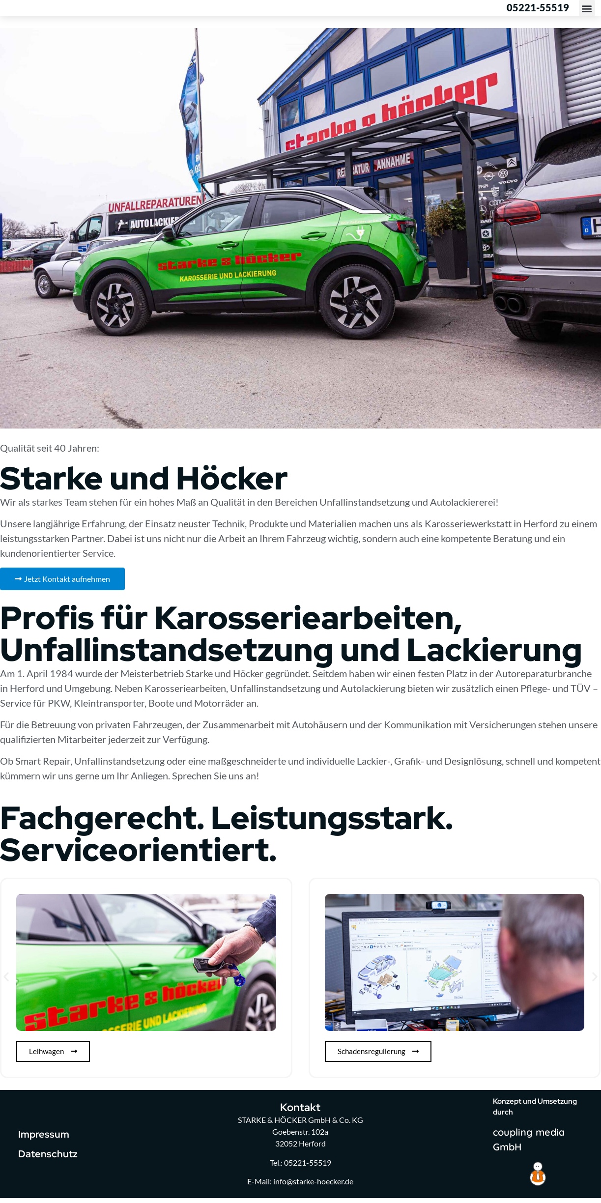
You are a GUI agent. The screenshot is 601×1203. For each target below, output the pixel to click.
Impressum (43, 1139)
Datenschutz (48, 1158)
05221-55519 (538, 10)
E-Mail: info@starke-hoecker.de (300, 1186)
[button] (587, 10)
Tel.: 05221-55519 (300, 1167)
